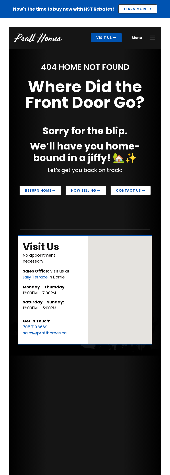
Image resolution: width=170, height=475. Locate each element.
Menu (137, 37)
